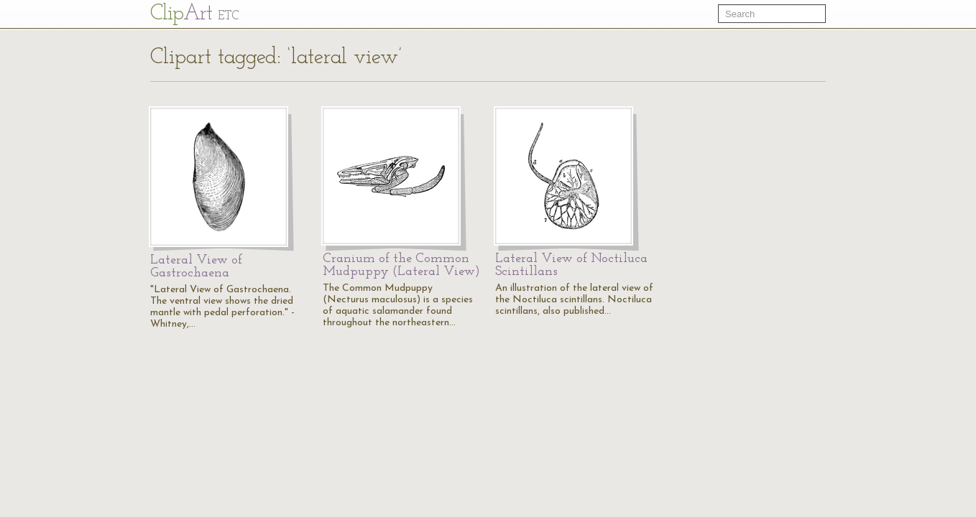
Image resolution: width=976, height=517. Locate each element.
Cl (194, 14)
